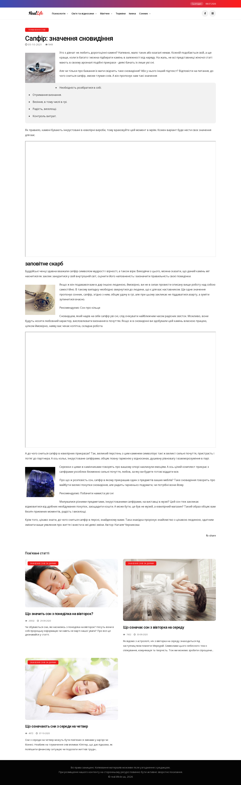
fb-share (211, 535)
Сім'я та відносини (83, 13)
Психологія (59, 13)
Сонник (143, 13)
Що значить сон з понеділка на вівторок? (59, 614)
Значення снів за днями (43, 563)
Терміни (121, 13)
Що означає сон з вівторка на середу (153, 627)
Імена (132, 13)
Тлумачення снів (36, 30)
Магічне (105, 13)
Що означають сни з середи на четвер (56, 726)
